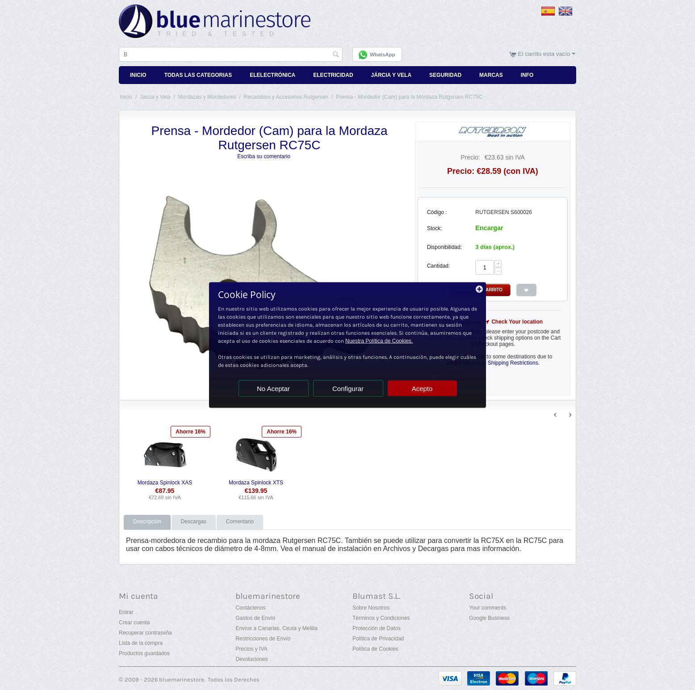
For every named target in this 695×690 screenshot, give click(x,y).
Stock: (434, 228)
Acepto (422, 388)
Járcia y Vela (391, 75)
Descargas (193, 521)
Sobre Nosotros (370, 608)
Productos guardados (144, 653)
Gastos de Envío (255, 618)
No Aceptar (273, 388)
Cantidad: (438, 266)
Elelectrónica (272, 75)
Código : (437, 212)
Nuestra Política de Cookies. (379, 341)
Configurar (348, 388)
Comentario (240, 521)
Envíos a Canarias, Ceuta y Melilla (276, 628)
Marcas (491, 75)
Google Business (489, 618)
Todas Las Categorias (198, 75)
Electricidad (333, 75)
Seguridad (445, 75)
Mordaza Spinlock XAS (165, 483)
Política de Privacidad (378, 638)
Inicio (138, 75)
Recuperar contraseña (145, 633)
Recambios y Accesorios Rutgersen (285, 97)
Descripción (147, 521)
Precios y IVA (251, 649)
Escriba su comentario (263, 156)
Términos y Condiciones (381, 618)
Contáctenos (250, 608)
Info (527, 75)
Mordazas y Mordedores (207, 97)
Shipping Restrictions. (514, 363)
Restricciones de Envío (262, 638)
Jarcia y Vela (155, 97)
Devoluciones (251, 659)
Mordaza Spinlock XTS (256, 483)
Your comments (487, 608)
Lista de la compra (141, 643)
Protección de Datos (376, 628)
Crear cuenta (134, 622)
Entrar (126, 612)
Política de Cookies (375, 649)
